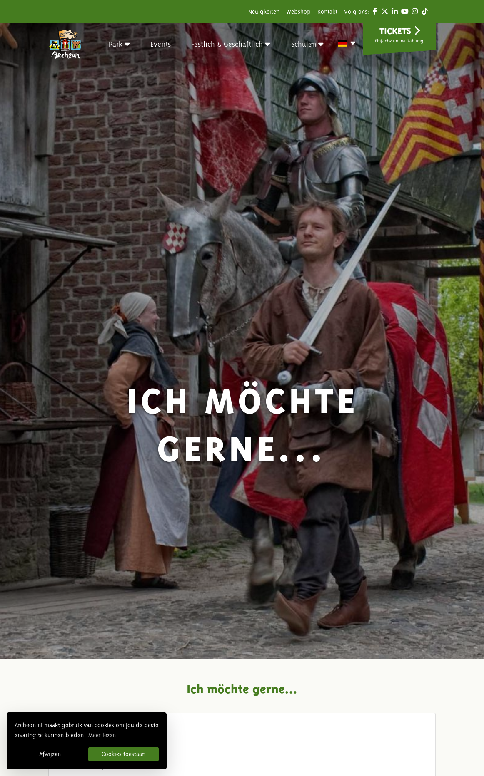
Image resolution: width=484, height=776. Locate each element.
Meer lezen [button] (102, 735)
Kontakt (327, 11)
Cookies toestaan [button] (123, 754)
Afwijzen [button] (50, 754)
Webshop (298, 11)
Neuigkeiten (263, 11)
